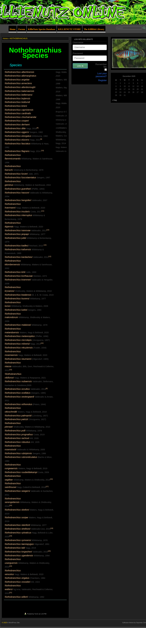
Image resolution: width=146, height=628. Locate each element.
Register (102, 80)
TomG (36, 614)
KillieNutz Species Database (41, 29)
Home (13, 29)
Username (78, 42)
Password (78, 53)
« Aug (114, 100)
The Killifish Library (94, 29)
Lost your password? (101, 75)
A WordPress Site (13, 622)
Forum (21, 29)
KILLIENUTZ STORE (69, 29)
